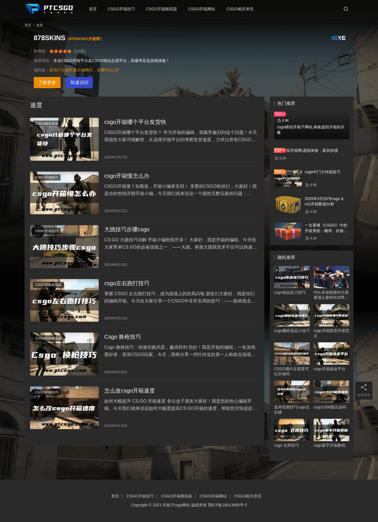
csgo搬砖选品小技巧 (292, 330)
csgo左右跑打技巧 (126, 285)
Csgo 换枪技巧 (122, 339)
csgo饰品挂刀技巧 (290, 292)
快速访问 (79, 82)
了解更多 (47, 82)
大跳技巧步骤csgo (126, 231)
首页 (94, 9)
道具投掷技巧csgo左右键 (292, 409)
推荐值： (41, 51)
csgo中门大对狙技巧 (322, 172)
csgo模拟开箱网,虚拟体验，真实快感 (306, 150)
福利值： (41, 70)
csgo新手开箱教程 (329, 445)
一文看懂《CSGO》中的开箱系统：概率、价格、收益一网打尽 (326, 230)
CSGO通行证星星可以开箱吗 (291, 371)
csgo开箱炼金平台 (329, 369)
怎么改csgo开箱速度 (129, 394)
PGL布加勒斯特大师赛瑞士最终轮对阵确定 (331, 295)
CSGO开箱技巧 (122, 9)
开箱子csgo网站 (176, 505)
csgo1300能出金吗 (330, 407)
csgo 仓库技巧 (286, 445)
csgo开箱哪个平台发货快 (135, 122)
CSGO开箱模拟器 (162, 9)
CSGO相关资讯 (241, 9)
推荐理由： (43, 60)
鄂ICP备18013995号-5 (227, 505)
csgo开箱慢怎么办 (126, 177)
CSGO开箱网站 (203, 9)
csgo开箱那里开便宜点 (331, 333)
